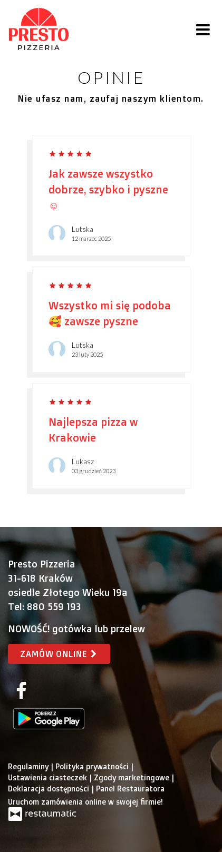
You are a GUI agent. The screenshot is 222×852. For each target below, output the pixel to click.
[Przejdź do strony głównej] (39, 29)
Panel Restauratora (130, 788)
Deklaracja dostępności (49, 788)
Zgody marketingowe (132, 777)
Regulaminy (29, 766)
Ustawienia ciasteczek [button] (48, 777)
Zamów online (59, 654)
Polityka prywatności (93, 766)
